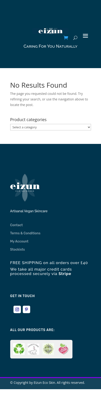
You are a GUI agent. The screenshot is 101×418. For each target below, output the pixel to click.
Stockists (17, 250)
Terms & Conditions (25, 233)
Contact (16, 225)
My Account (19, 241)
